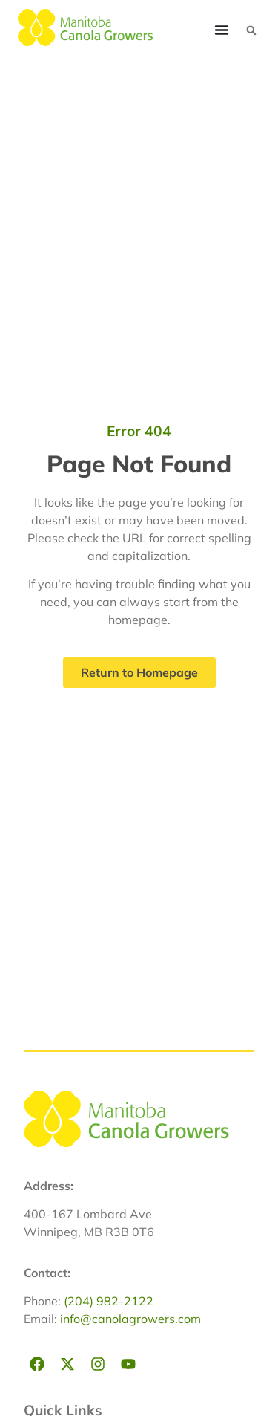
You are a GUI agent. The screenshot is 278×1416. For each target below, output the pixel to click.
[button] (251, 30)
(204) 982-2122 (108, 1300)
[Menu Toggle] (221, 29)
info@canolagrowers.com (130, 1318)
